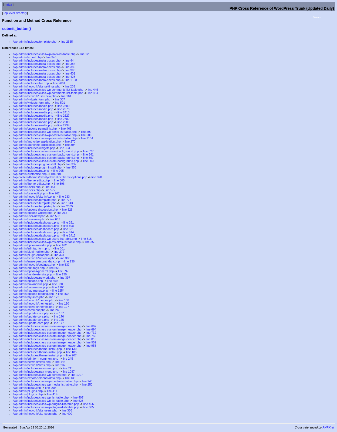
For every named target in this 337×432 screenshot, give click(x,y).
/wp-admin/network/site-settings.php (36, 86)
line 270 (70, 141)
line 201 (56, 174)
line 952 (91, 342)
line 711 (68, 368)
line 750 (91, 336)
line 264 (62, 212)
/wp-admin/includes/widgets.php (34, 148)
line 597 (63, 271)
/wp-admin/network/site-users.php (35, 410)
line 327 (88, 151)
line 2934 (64, 125)
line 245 (68, 358)
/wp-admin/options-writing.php (32, 212)
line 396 (59, 183)
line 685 (88, 407)
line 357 (60, 99)
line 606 (86, 135)
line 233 (64, 196)
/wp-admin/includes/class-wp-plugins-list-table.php (46, 404)
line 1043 (67, 203)
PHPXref (328, 427)
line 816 (91, 339)
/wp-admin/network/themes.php (33, 300)
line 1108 (71, 80)
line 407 (78, 397)
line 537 (64, 264)
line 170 (58, 316)
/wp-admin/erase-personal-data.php (36, 261)
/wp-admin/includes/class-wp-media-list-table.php (45, 381)
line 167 (58, 313)
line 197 (64, 306)
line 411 (52, 391)
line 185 (71, 352)
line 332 (71, 164)
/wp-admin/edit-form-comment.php (35, 358)
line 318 (86, 238)
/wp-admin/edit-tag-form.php (31, 248)
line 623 (78, 400)
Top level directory (15, 13)
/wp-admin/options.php (28, 280)
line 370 (97, 177)
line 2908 (64, 122)
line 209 (50, 387)
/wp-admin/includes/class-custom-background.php (46, 151)
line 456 (88, 404)
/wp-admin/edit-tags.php (29, 267)
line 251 (68, 222)
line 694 (91, 329)
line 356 (67, 410)
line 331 (59, 254)
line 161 (66, 96)
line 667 (55, 219)
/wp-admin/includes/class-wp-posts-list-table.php (45, 131)
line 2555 (67, 41)
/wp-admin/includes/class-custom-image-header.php (47, 326)
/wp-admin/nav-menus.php (30, 284)
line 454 (93, 92)
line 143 (60, 361)
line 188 (64, 300)
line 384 (70, 63)
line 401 (70, 73)
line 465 (66, 128)
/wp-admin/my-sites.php (28, 297)
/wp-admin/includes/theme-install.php (37, 348)
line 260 (55, 310)
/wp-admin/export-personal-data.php (37, 378)
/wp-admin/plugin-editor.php (31, 251)
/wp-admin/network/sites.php (31, 361)
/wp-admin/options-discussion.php (35, 209)
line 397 (65, 277)
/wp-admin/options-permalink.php (35, 128)
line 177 (58, 323)
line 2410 (64, 112)
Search (317, 17)
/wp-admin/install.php (27, 387)
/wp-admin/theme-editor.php (31, 180)
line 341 (88, 154)
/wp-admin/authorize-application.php (37, 141)
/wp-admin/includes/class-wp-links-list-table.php (44, 54)
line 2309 (64, 105)
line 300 (65, 258)
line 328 (67, 209)
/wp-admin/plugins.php (28, 391)
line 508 (55, 216)
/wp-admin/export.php (27, 57)
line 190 (64, 303)
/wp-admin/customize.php (30, 174)
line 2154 (87, 138)
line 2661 (59, 83)
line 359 (90, 242)
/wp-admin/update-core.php (31, 313)
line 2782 (64, 118)
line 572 (50, 190)
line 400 (67, 413)
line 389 (70, 67)
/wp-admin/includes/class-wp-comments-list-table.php (48, 89)
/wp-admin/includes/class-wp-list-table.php (41, 397)
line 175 (58, 319)
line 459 (52, 280)
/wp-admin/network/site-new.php (34, 258)
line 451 (50, 186)
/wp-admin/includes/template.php (34, 41)
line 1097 (77, 374)
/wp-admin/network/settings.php (34, 264)
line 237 (60, 365)
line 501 (60, 102)
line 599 (86, 131)
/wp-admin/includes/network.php (34, 277)
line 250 (63, 293)
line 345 (51, 57)
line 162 (61, 245)
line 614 (68, 232)
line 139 (61, 274)
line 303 (64, 148)
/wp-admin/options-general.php (33, 271)
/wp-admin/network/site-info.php (34, 196)
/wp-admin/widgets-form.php (31, 99)
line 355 (71, 167)
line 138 (69, 261)
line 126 (85, 54)
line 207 (71, 355)
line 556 (54, 267)
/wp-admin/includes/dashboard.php (36, 222)
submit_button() (16, 28)
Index (8, 4)
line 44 (69, 60)
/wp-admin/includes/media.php (33, 105)
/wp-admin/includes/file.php (31, 83)
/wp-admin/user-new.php (29, 216)
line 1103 (58, 287)
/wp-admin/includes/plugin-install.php (37, 164)
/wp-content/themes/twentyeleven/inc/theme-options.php (50, 177)
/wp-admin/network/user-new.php (34, 96)
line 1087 (69, 371)
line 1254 (58, 290)
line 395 (70, 70)
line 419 (52, 394)
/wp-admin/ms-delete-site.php (32, 274)
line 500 (88, 161)
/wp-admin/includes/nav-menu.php (35, 368)
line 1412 (69, 235)
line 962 (54, 193)
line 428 (70, 76)
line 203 (70, 86)
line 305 (59, 180)
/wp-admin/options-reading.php (33, 293)
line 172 (54, 297)
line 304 (70, 144)
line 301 (60, 248)
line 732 (91, 332)
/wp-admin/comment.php (29, 310)
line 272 (59, 251)
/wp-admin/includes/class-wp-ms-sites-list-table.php (47, 242)
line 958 (91, 345)
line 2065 (67, 206)
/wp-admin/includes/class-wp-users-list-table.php (45, 238)
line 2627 (64, 115)
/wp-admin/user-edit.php (29, 193)
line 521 (68, 229)
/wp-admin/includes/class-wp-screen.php (39, 374)
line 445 (93, 89)
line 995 (58, 170)
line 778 (66, 199)
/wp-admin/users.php (27, 186)
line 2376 (64, 109)
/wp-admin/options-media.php (32, 245)
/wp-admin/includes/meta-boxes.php (36, 60)
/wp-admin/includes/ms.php (31, 170)
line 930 (57, 284)
